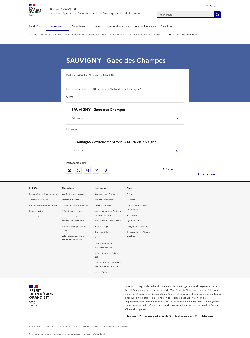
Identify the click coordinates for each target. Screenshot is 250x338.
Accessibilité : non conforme (116, 326)
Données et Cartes (102, 232)
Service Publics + (102, 272)
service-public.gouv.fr (156, 316)
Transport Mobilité (70, 199)
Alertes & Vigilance (145, 26)
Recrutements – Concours (106, 194)
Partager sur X (78, 170)
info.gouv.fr (131, 316)
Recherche (217, 14)
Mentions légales (90, 326)
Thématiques (55, 26)
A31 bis (130, 194)
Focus (97, 26)
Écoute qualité (36, 211)
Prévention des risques (72, 211)
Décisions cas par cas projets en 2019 (133, 34)
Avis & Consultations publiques (108, 220)
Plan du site (34, 326)
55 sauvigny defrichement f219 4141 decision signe (114, 142)
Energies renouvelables (137, 226)
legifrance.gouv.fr (184, 316)
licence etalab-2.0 (94, 333)
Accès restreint (36, 216)
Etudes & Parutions (103, 205)
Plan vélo (131, 199)
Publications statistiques (105, 199)
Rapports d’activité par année (43, 205)
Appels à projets (101, 226)
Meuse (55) (159, 34)
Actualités (166, 26)
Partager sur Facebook (69, 170)
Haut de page (206, 174)
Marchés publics (101, 237)
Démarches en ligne (119, 26)
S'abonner (170, 169)
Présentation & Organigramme (43, 194)
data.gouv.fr (208, 316)
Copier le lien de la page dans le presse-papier (105, 170)
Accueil (32, 34)
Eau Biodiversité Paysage (73, 194)
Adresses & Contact (38, 199)
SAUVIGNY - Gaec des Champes (98, 109)
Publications (78, 26)
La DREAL (34, 26)
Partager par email (96, 170)
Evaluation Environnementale (71, 34)
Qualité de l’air (133, 220)
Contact (214, 6)
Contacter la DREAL (68, 326)
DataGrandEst (133, 215)
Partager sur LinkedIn (87, 170)
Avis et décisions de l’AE (100, 34)
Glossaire (49, 326)
